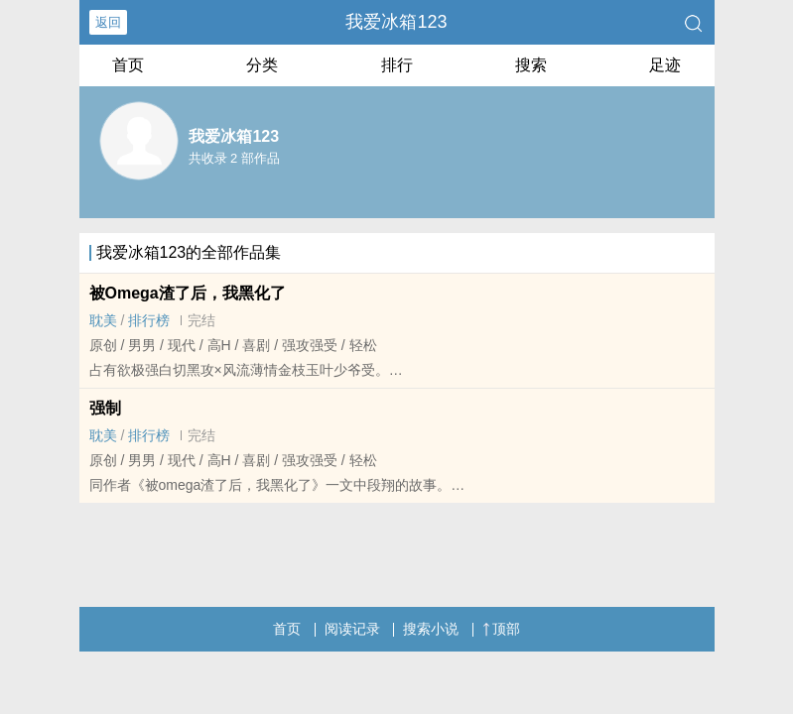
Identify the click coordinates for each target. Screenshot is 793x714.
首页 (128, 65)
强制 (105, 408)
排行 (397, 65)
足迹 (665, 65)
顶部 (501, 629)
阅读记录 (352, 629)
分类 (262, 65)
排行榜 (149, 320)
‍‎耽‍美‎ (103, 320)
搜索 (531, 65)
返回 (108, 22)
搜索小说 (431, 629)
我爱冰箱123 (396, 22)
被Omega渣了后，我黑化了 (187, 293)
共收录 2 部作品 (234, 158)
